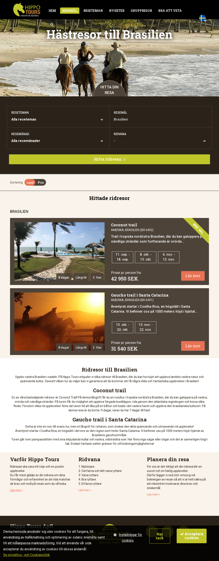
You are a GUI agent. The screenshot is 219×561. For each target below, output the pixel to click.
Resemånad (20, 134)
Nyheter (116, 11)
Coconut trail (124, 224)
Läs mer (192, 275)
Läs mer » (85, 490)
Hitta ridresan (109, 159)
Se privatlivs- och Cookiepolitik (26, 555)
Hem (52, 11)
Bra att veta (170, 11)
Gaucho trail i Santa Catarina (140, 295)
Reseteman (93, 11)
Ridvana (120, 134)
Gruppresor (141, 11)
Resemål (69, 11)
